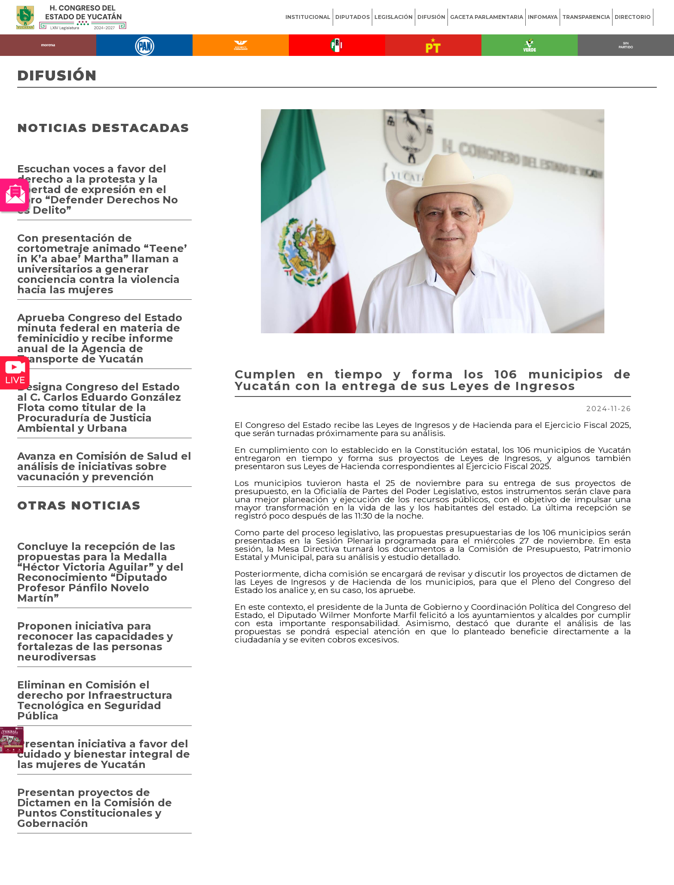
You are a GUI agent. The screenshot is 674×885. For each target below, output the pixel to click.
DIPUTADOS (352, 17)
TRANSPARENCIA (586, 17)
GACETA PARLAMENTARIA (486, 17)
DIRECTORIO (633, 17)
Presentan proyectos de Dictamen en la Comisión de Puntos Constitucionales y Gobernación (94, 808)
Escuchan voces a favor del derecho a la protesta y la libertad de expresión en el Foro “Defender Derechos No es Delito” (97, 189)
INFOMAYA (543, 17)
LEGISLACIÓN (393, 17)
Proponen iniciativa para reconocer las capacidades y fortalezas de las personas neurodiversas (95, 641)
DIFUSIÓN (431, 17)
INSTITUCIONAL (308, 17)
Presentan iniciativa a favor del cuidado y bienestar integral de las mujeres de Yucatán (103, 754)
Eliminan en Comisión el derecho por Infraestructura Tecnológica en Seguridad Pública (94, 700)
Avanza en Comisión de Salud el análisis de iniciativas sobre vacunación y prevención (104, 466)
